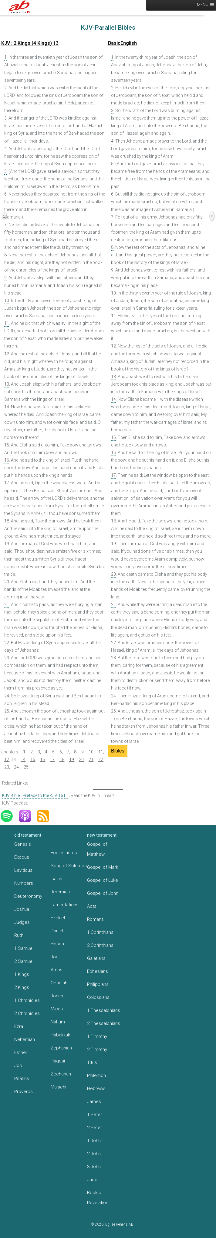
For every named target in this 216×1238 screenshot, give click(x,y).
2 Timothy (97, 1049)
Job (18, 1065)
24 (6, 695)
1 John (94, 1140)
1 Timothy (97, 1036)
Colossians (98, 997)
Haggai (58, 1061)
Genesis (22, 844)
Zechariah (61, 1074)
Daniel (57, 930)
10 (6, 300)
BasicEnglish (122, 43)
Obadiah (59, 983)
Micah (57, 1009)
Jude (92, 1179)
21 (6, 604)
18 (6, 521)
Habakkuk (60, 1035)
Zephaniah (61, 1048)
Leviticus (23, 870)
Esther (20, 1052)
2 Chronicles (27, 1013)
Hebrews (96, 1088)
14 (6, 406)
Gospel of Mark (102, 867)
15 (6, 445)
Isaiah (56, 878)
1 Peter (94, 1114)
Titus (92, 1062)
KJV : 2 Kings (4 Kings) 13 (30, 43)
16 (6, 460)
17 (6, 482)
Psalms (21, 1078)
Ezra (18, 1026)
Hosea (57, 944)
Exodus (21, 857)
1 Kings (21, 974)
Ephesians (97, 971)
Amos (56, 970)
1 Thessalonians (103, 1010)
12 (6, 353)
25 (6, 711)
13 (6, 384)
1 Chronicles (27, 1000)
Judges (22, 922)
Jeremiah (60, 891)
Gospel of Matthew (97, 849)
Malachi (58, 1087)
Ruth (18, 935)
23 (6, 657)
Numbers (23, 883)
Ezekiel (58, 917)
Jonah (57, 996)
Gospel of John (102, 893)
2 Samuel (23, 961)
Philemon (96, 1075)
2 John (94, 1153)
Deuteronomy (28, 896)
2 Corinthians (100, 945)
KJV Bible (11, 795)
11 (6, 323)
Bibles (117, 750)
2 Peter (94, 1127)
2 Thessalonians (103, 1023)
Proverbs (23, 1091)
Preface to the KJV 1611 (45, 795)
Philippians (98, 984)
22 (6, 642)
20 (6, 581)
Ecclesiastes (64, 852)
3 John (94, 1166)
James (94, 1101)
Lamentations (65, 904)
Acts (91, 906)
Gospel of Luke (102, 880)
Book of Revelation (97, 1197)
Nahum (58, 1022)
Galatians (96, 958)
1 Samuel (23, 948)
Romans (95, 919)
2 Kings (21, 987)
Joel (55, 957)
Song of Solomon (69, 865)
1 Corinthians (100, 932)
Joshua (21, 909)
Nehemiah (24, 1039)
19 (6, 543)
